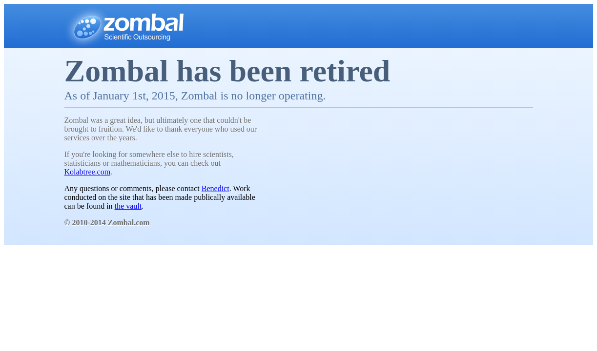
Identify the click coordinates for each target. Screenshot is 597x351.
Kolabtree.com (87, 172)
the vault (128, 206)
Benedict (215, 188)
